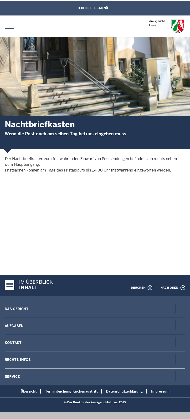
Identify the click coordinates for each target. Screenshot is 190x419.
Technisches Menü (92, 8)
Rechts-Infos (18, 360)
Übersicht (29, 391)
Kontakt (13, 343)
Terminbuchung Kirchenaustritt (71, 391)
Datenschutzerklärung (124, 391)
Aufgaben (14, 326)
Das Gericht (16, 309)
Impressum (160, 391)
